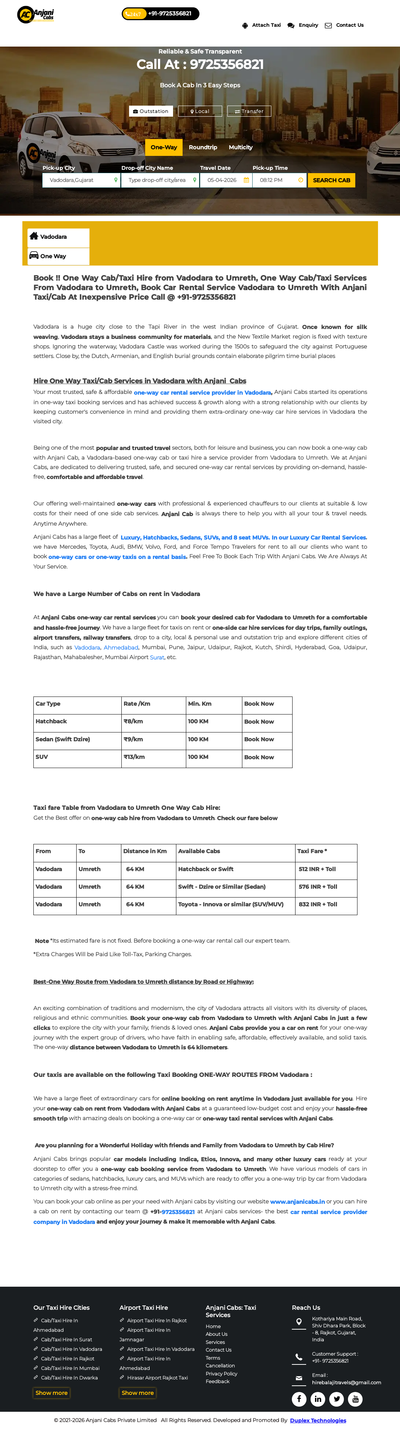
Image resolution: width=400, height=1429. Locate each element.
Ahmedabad (121, 647)
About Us (216, 1334)
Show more (51, 1392)
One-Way (164, 147)
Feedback (218, 1381)
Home (213, 1326)
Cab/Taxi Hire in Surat (66, 1339)
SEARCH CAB (331, 180)
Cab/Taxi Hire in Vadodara (71, 1349)
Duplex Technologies (318, 1420)
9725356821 (178, 1212)
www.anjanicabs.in (297, 1201)
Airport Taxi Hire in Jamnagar (145, 1334)
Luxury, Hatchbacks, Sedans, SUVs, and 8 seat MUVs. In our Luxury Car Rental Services (243, 537)
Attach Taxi (261, 25)
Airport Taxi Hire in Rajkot (157, 1320)
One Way (47, 256)
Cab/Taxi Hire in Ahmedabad (55, 1325)
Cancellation (220, 1365)
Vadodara (48, 236)
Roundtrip (203, 147)
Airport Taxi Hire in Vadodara (161, 1349)
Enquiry (302, 25)
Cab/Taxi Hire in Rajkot (67, 1359)
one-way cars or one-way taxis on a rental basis (117, 556)
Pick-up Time (270, 168)
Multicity (241, 147)
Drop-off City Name (147, 168)
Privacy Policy (221, 1373)
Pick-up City (59, 168)
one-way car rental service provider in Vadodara (202, 392)
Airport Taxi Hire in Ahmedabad (145, 1363)
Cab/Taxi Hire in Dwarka (69, 1378)
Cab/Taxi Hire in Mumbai (70, 1368)
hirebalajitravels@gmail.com (346, 1382)
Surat (157, 657)
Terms (213, 1357)
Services (215, 1342)
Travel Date (215, 168)
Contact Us (344, 25)
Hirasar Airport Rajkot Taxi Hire (154, 1382)
